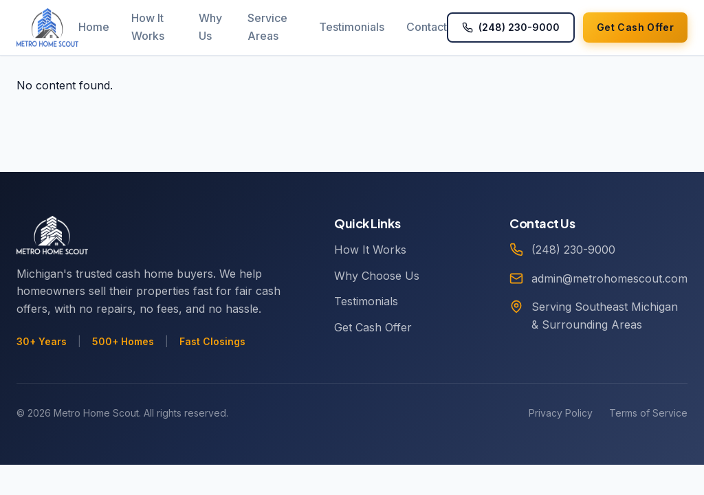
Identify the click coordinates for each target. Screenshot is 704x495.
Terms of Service (648, 413)
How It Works (147, 27)
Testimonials (351, 27)
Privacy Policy (561, 413)
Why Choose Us (376, 276)
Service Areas (267, 27)
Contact (426, 27)
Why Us (210, 27)
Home (93, 27)
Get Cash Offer (373, 327)
